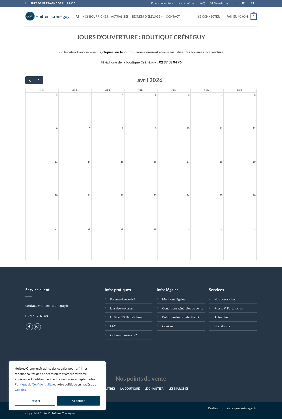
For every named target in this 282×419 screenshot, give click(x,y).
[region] (57, 385)
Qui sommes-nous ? (123, 335)
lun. (42, 90)
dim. (240, 90)
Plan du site (222, 326)
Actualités (120, 16)
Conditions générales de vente (182, 308)
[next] (38, 80)
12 (254, 128)
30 (56, 95)
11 (221, 128)
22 (122, 195)
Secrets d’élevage (147, 16)
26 (254, 195)
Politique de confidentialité (180, 317)
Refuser (35, 400)
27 (56, 228)
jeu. (141, 90)
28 (89, 228)
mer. (108, 90)
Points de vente (162, 3)
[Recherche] (77, 16)
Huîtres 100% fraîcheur (126, 317)
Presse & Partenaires (228, 308)
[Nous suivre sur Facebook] (29, 326)
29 (122, 228)
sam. (207, 90)
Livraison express (122, 308)
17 (188, 161)
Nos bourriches (95, 16)
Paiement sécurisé (122, 299)
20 (56, 195)
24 (188, 195)
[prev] (29, 80)
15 (122, 161)
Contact (173, 16)
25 (221, 195)
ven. (174, 90)
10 (188, 128)
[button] (219, 3)
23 (155, 195)
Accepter (78, 400)
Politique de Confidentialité (33, 384)
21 (89, 195)
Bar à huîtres (186, 3)
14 (89, 161)
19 (254, 161)
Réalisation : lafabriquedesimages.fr (232, 408)
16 (155, 161)
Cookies (20, 389)
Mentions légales (173, 299)
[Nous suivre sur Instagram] (37, 326)
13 (56, 161)
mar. (75, 90)
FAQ (202, 3)
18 (221, 161)
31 (89, 95)
